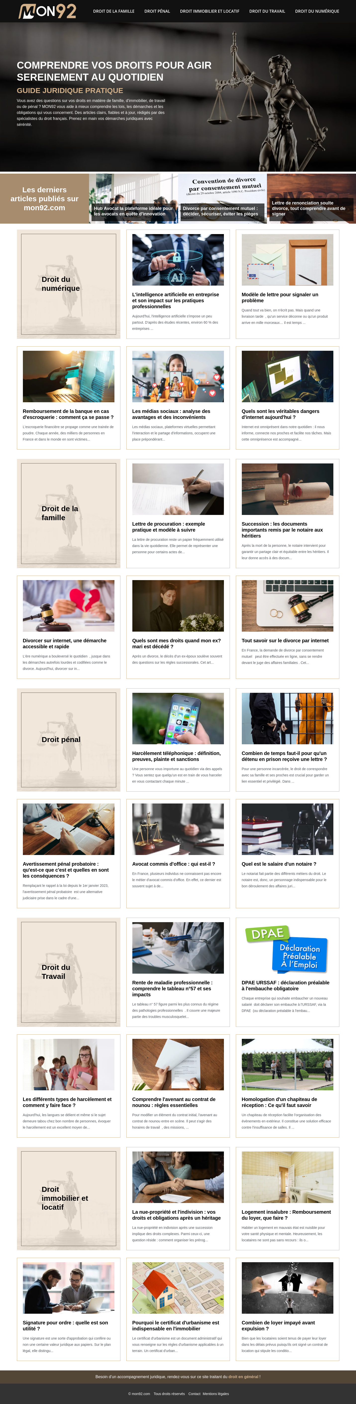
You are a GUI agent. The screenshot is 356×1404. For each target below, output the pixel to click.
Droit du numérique (317, 11)
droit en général (243, 1377)
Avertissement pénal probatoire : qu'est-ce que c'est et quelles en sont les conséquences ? (66, 870)
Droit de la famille (114, 11)
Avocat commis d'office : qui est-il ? (173, 864)
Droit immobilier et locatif (209, 11)
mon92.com (141, 1394)
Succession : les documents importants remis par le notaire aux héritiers (282, 530)
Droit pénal (157, 11)
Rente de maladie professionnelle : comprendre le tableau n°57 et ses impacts (172, 988)
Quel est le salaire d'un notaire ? (279, 864)
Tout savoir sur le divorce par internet (285, 640)
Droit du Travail (267, 11)
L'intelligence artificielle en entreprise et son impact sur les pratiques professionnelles (175, 300)
